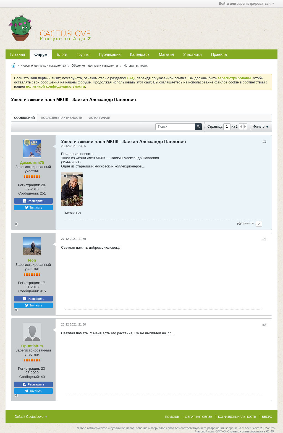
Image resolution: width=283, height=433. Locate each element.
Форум (40, 55)
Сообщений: (28, 193)
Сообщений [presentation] (24, 117)
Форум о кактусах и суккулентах (43, 65)
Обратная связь (198, 416)
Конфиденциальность (237, 416)
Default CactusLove (31, 417)
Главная (17, 54)
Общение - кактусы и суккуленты (95, 65)
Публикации (109, 54)
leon (32, 260)
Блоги (62, 54)
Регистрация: (29, 185)
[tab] (24, 117)
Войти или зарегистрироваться (246, 4)
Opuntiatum (32, 346)
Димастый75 (32, 162)
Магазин (166, 54)
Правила (219, 54)
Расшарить (33, 201)
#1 (264, 141)
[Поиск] (178, 126)
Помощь (172, 416)
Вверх (267, 416)
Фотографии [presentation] (99, 117)
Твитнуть (33, 207)
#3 (264, 325)
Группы (83, 54)
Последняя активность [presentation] (61, 117)
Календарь (140, 54)
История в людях (136, 65)
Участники (192, 54)
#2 (264, 239)
